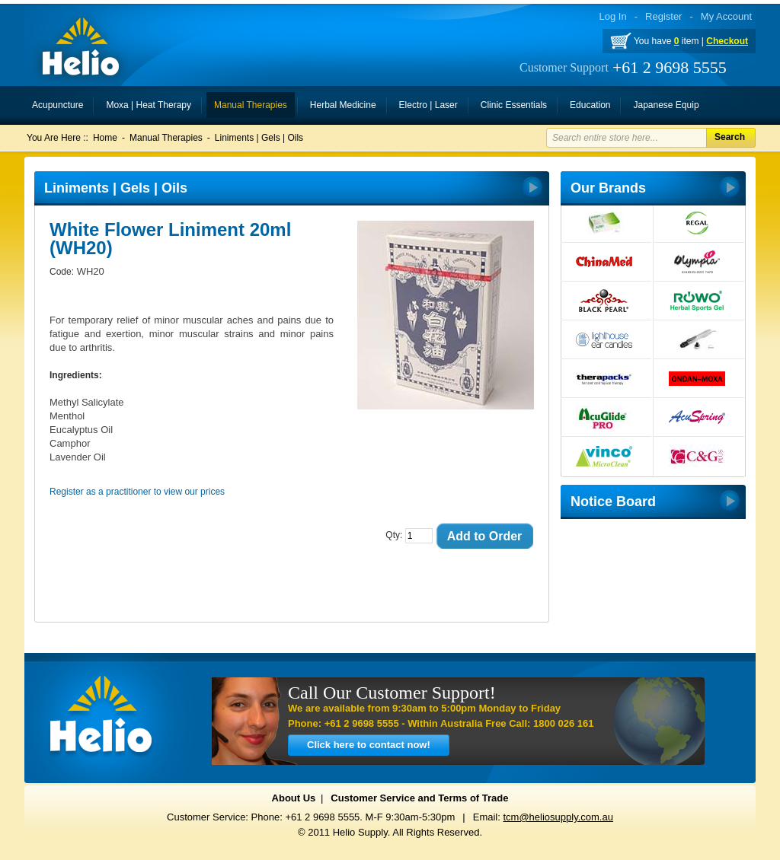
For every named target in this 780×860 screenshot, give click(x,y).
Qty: (393, 535)
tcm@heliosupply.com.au (557, 817)
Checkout (727, 41)
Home (105, 137)
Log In (613, 16)
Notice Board (613, 501)
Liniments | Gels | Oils (259, 137)
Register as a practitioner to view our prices (137, 491)
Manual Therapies (166, 137)
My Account (726, 16)
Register (663, 16)
